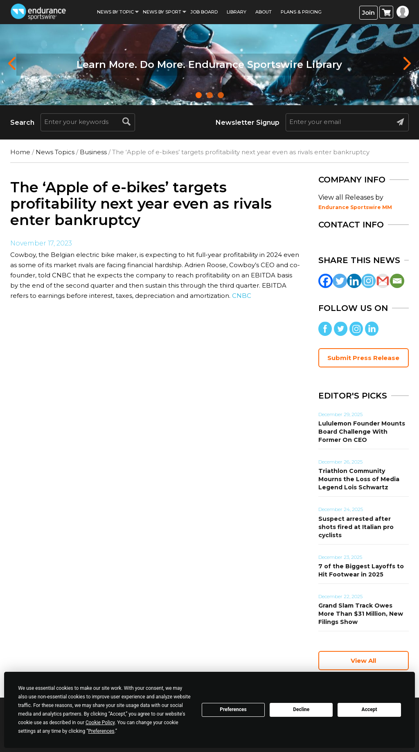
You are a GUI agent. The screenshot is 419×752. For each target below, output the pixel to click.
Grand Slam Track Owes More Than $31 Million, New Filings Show (360, 614)
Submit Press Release (363, 358)
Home (20, 152)
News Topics (55, 152)
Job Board (204, 12)
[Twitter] (340, 281)
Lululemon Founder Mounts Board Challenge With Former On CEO (361, 432)
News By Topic (115, 12)
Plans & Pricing (301, 12)
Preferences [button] (101, 731)
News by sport (162, 12)
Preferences (233, 709)
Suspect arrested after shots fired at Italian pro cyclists (356, 527)
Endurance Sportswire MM (355, 207)
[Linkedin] (354, 281)
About (263, 12)
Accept (369, 709)
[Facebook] (325, 281)
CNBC (241, 295)
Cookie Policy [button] (100, 722)
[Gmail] (383, 281)
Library (236, 12)
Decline (301, 709)
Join (368, 12)
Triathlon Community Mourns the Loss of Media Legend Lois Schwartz (358, 479)
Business (93, 152)
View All (363, 660)
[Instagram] (368, 281)
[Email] (397, 281)
